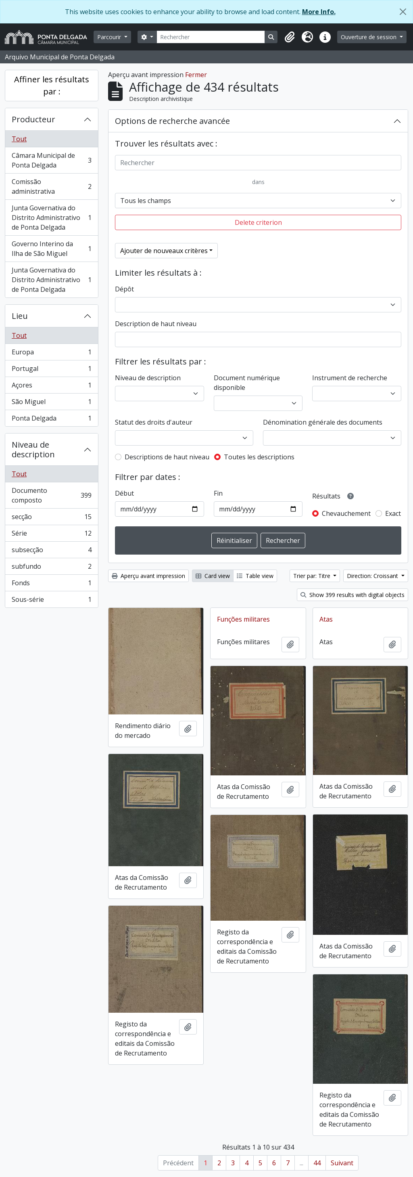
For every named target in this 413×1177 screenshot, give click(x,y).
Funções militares (243, 619)
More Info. (319, 11)
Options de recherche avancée (172, 120)
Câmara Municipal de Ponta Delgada (51, 160)
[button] (289, 37)
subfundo (51, 568)
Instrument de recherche (349, 377)
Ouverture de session (369, 37)
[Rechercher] (210, 37)
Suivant (342, 1162)
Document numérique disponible (247, 382)
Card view (213, 576)
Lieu (20, 315)
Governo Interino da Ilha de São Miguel (51, 248)
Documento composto (51, 495)
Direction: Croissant (373, 576)
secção (51, 518)
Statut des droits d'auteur (153, 422)
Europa (51, 353)
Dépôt (124, 289)
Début (124, 493)
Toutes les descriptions (259, 456)
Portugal (51, 370)
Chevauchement (346, 513)
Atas (326, 619)
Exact (393, 513)
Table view (255, 576)
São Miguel (51, 403)
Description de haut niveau (155, 323)
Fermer (196, 74)
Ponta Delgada (51, 419)
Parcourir (110, 37)
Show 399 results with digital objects (352, 595)
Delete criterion (258, 222)
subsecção (51, 551)
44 (317, 1162)
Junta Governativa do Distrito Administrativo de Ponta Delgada (51, 217)
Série (51, 535)
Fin (218, 493)
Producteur (33, 119)
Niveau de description (33, 449)
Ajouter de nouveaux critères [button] (164, 250)
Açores (51, 387)
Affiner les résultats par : (51, 85)
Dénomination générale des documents (322, 422)
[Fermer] (403, 11)
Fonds (51, 584)
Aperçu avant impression (148, 576)
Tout (19, 138)
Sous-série (51, 601)
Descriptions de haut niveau (167, 456)
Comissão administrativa (51, 186)
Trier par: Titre (312, 576)
